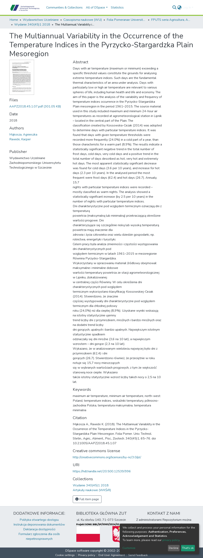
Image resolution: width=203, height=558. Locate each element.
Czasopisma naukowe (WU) (82, 20)
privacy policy (170, 540)
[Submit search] (174, 7)
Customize (129, 548)
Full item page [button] (87, 499)
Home (14, 20)
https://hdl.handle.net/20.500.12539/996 (102, 471)
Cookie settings (65, 555)
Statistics (117, 7)
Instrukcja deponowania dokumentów (39, 524)
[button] (179, 7)
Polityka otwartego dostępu (39, 520)
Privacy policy (86, 555)
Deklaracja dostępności (39, 529)
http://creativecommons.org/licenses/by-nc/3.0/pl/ (107, 457)
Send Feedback (138, 555)
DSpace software (77, 551)
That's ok (188, 548)
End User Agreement (112, 555)
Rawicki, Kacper (20, 139)
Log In (186, 7)
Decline (173, 548)
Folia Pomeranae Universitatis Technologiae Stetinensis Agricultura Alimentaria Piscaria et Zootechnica (126, 20)
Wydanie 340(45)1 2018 (32, 24)
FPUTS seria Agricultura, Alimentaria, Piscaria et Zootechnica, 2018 (171, 20)
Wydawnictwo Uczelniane (41, 20)
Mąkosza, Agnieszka (23, 134)
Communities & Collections (64, 7)
